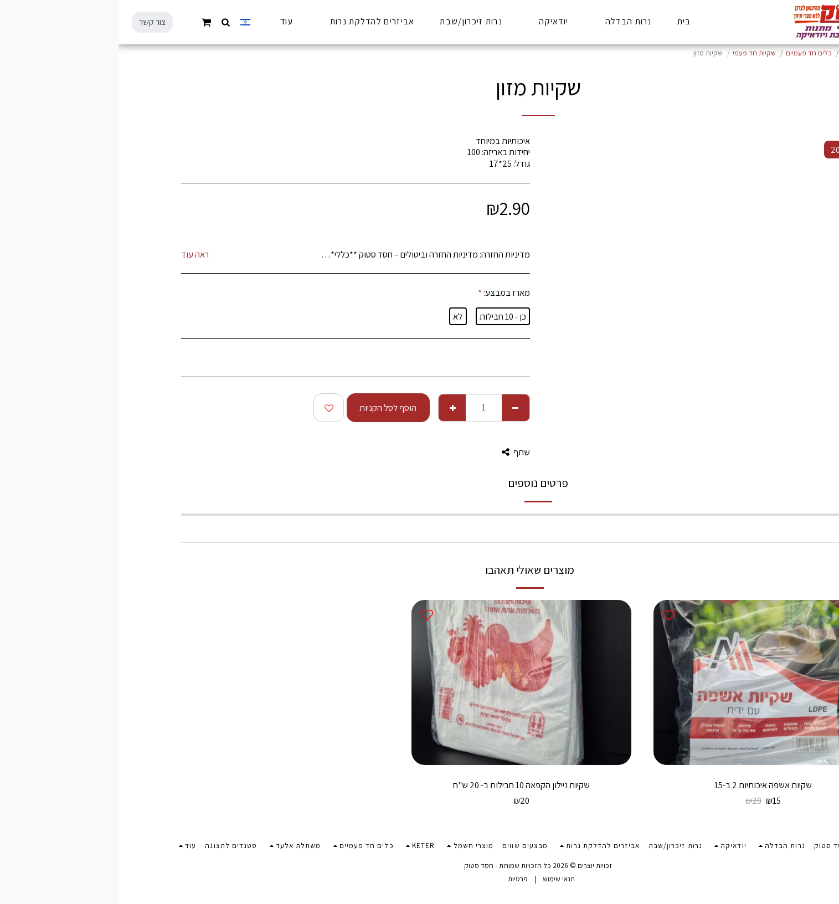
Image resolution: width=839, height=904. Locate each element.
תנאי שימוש (440, 879)
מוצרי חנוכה (740, 53)
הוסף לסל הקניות (269, 408)
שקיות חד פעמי (635, 53)
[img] (645, 682)
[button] (107, 22)
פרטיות (399, 879)
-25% (734, 746)
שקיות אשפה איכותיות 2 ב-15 (644, 785)
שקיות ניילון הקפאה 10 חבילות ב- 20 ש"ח (402, 785)
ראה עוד (76, 254)
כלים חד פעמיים (690, 53)
